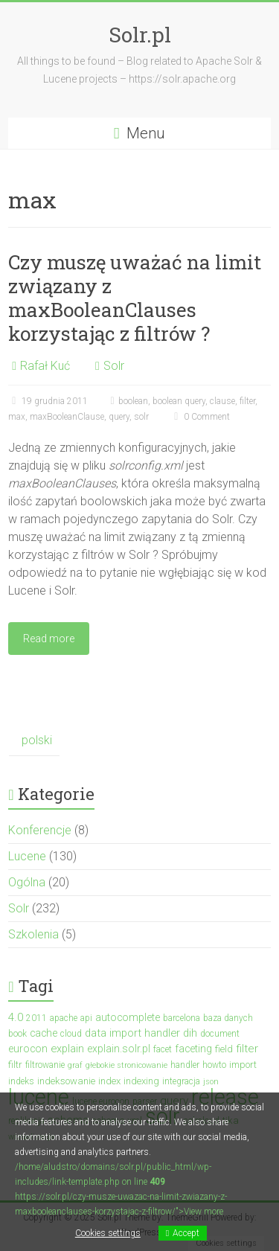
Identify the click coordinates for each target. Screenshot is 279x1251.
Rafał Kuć (45, 366)
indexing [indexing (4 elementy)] (141, 1081)
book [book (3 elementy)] (17, 1033)
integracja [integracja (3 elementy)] (181, 1081)
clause (222, 401)
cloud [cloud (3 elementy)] (71, 1033)
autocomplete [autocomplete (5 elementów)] (127, 1017)
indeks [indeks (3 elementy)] (21, 1081)
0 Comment (200, 417)
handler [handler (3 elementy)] (184, 1065)
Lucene (27, 856)
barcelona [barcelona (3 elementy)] (181, 1018)
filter (247, 401)
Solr (113, 366)
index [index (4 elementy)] (109, 1081)
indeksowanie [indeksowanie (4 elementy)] (66, 1081)
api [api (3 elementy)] (86, 1018)
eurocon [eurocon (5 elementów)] (28, 1049)
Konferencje (39, 830)
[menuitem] (34, 741)
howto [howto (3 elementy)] (214, 1065)
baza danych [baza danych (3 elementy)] (228, 1018)
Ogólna (26, 882)
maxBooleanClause (67, 417)
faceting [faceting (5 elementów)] (193, 1049)
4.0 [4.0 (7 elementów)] (15, 1017)
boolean (133, 401)
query (119, 417)
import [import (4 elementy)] (243, 1064)
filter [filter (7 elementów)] (247, 1048)
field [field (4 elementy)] (224, 1049)
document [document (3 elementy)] (220, 1033)
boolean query (179, 401)
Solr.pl (140, 34)
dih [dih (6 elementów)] (190, 1033)
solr (141, 417)
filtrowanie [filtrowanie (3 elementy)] (45, 1065)
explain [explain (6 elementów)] (67, 1048)
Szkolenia (33, 934)
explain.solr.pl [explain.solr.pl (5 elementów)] (118, 1049)
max (16, 417)
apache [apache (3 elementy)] (63, 1018)
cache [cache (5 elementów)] (43, 1033)
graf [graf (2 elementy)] (75, 1065)
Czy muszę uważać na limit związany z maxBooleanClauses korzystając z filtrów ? (134, 297)
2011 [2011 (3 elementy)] (36, 1018)
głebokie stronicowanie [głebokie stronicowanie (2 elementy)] (126, 1065)
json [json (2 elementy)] (211, 1082)
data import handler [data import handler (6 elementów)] (132, 1033)
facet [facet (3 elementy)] (162, 1049)
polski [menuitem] (37, 740)
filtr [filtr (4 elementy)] (15, 1064)
